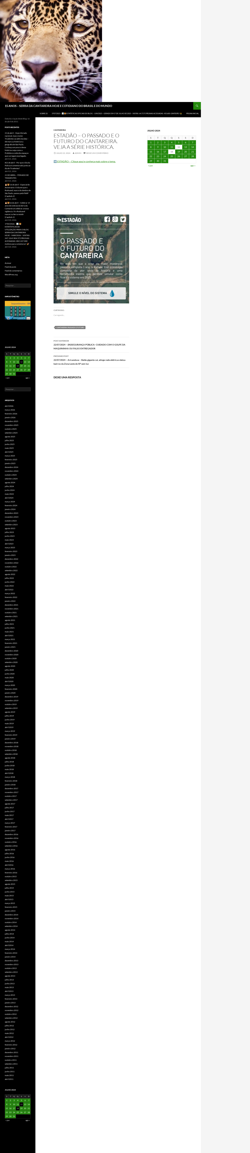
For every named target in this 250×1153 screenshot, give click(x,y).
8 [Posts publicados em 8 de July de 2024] (150, 147)
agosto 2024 (10, 482)
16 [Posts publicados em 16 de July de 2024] (158, 151)
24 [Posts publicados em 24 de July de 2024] (164, 156)
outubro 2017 (11, 796)
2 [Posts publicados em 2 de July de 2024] (157, 142)
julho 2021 (9, 624)
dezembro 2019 (11, 696)
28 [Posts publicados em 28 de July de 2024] (192, 156)
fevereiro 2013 (11, 999)
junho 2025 (10, 444)
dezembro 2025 (11, 421)
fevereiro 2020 (11, 689)
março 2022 (10, 593)
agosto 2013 (10, 976)
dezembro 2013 (11, 960)
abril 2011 (9, 1079)
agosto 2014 (10, 930)
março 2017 (10, 823)
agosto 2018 (10, 758)
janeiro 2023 (10, 555)
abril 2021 (9, 635)
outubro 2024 (11, 475)
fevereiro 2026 (11, 413)
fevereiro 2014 (11, 953)
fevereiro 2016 (11, 872)
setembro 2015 (11, 880)
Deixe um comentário (97, 153)
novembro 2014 (11, 918)
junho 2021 (10, 628)
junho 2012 (10, 1029)
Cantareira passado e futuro (70, 327)
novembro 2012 (11, 1010)
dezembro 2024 (11, 467)
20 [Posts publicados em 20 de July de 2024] (185, 151)
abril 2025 (9, 452)
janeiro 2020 (10, 693)
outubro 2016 (11, 842)
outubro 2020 (11, 658)
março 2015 (10, 903)
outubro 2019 (11, 704)
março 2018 (10, 777)
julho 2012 (9, 1025)
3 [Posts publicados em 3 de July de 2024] (164, 142)
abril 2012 (9, 1037)
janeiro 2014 (10, 957)
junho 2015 (10, 892)
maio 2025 (9, 448)
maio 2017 (9, 815)
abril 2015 (9, 899)
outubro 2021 (11, 612)
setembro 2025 (11, 433)
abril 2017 (9, 819)
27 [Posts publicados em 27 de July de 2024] (185, 156)
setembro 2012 (11, 1018)
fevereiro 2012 (11, 1045)
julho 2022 (9, 578)
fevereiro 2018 (11, 781)
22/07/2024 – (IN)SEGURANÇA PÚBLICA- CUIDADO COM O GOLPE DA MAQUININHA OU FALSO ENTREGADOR (91, 344)
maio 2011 (9, 1075)
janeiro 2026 (10, 417)
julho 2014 (9, 934)
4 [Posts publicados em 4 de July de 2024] (171, 142)
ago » (192, 165)
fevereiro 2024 (11, 505)
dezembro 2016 (11, 834)
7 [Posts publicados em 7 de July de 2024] (192, 142)
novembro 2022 (11, 563)
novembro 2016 (11, 838)
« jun (150, 165)
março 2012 (10, 1041)
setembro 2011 (11, 1064)
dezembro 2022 (11, 559)
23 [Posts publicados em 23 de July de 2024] (158, 156)
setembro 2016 (11, 846)
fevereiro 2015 (11, 907)
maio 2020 (9, 677)
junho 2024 (10, 490)
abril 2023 (9, 543)
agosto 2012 (10, 1022)
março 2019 (10, 731)
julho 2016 (9, 853)
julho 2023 (9, 532)
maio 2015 (9, 895)
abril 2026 (9, 406)
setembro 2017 (11, 800)
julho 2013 (9, 979)
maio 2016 (9, 861)
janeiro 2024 (10, 509)
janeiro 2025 (10, 463)
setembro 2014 (11, 926)
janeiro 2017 (10, 830)
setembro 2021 (11, 616)
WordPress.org (11, 274)
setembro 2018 (11, 754)
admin (78, 153)
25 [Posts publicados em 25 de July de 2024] (171, 156)
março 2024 (10, 501)
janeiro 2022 (10, 601)
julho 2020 (9, 670)
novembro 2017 (11, 792)
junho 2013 (10, 983)
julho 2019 (9, 716)
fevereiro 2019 (11, 735)
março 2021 (10, 639)
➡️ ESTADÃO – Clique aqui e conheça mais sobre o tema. (85, 161)
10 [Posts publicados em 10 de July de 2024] (164, 147)
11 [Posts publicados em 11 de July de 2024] (171, 147)
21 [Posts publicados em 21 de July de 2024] (192, 151)
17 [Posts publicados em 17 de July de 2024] (164, 151)
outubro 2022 (11, 566)
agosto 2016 (10, 849)
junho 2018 (10, 765)
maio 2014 (9, 941)
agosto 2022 (10, 574)
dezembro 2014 (11, 914)
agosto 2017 (10, 804)
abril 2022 (9, 589)
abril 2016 (9, 865)
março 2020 (10, 685)
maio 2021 (9, 631)
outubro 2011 (11, 1060)
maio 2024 (9, 494)
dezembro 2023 (11, 513)
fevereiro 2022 (11, 597)
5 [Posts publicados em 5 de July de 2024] (178, 142)
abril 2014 (9, 945)
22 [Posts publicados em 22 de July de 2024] (151, 156)
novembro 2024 (11, 471)
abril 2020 (9, 681)
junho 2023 (10, 536)
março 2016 (10, 869)
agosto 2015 (10, 884)
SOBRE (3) (44, 113)
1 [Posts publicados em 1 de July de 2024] (150, 142)
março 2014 (10, 949)
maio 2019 (9, 723)
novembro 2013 (11, 964)
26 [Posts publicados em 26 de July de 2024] (178, 156)
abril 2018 (9, 773)
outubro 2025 (11, 429)
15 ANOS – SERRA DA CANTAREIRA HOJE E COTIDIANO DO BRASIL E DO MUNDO (58, 106)
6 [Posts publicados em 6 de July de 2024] (185, 142)
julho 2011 (9, 1067)
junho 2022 (10, 582)
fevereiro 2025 (11, 459)
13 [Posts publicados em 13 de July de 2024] (185, 147)
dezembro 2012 (11, 1006)
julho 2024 (9, 486)
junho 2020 (10, 674)
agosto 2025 (10, 436)
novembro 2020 (11, 654)
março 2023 (10, 547)
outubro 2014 (11, 922)
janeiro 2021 (10, 647)
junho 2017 (10, 811)
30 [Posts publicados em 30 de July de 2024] (158, 161)
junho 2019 (10, 719)
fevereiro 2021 (11, 643)
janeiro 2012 (10, 1048)
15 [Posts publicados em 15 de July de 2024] (151, 151)
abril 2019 (9, 727)
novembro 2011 (11, 1056)
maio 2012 (9, 1033)
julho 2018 (9, 761)
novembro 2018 (11, 746)
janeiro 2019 (10, 739)
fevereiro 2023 (11, 551)
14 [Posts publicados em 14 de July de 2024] (192, 147)
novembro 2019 (11, 700)
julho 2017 (9, 807)
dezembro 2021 (11, 605)
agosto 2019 (10, 712)
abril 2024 (9, 498)
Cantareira (60, 130)
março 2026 (10, 410)
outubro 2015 (11, 876)
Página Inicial (192, 113)
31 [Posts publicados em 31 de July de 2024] (164, 161)
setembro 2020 (11, 662)
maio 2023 (9, 540)
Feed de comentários (13, 270)
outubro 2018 (11, 750)
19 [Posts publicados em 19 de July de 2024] (178, 151)
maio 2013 (9, 987)
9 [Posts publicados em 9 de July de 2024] (157, 147)
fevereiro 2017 (11, 827)
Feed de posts (10, 267)
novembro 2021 (11, 608)
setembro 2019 (11, 708)
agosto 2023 (10, 528)
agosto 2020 (10, 666)
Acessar (8, 263)
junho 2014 (10, 937)
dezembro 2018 (11, 742)
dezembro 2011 (11, 1052)
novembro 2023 (11, 517)
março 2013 (10, 995)
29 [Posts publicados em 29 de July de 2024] (151, 161)
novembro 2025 (11, 425)
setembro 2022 (11, 570)
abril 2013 (9, 991)
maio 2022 (9, 586)
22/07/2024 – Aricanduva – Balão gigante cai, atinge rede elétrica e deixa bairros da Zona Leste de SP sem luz (91, 359)
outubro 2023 (11, 521)
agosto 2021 (10, 620)
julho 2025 (9, 440)
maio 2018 (9, 769)
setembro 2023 (11, 524)
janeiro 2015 (10, 911)
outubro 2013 (11, 968)
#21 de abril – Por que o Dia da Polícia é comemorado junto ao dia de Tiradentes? (17, 165)
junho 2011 (10, 1071)
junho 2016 (10, 857)
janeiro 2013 (10, 1002)
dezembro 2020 (11, 651)
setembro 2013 (11, 972)
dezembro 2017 (11, 788)
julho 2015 (9, 888)
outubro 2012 (11, 1014)
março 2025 (10, 456)
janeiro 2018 (10, 784)
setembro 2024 (11, 478)
